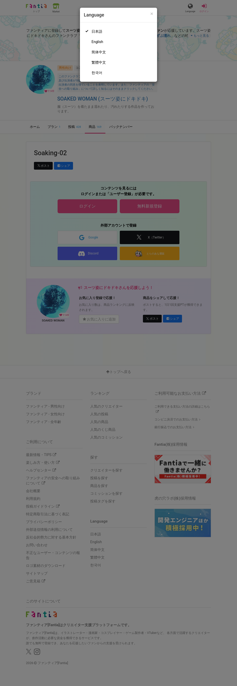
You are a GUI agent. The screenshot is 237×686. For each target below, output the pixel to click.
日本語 (97, 31)
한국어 (97, 73)
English (97, 42)
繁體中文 (99, 62)
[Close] (151, 13)
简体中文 (99, 52)
